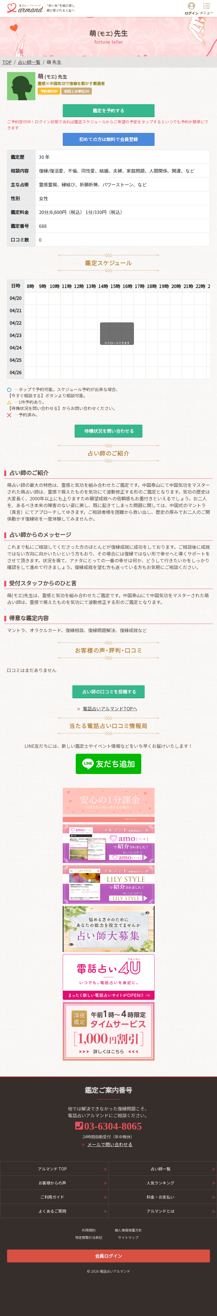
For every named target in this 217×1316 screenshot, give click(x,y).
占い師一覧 (29, 62)
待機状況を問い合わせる (108, 430)
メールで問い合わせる (110, 1144)
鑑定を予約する (108, 110)
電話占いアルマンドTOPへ (110, 708)
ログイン (191, 13)
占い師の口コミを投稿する (108, 691)
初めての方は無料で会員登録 (108, 139)
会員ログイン (108, 1255)
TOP (7, 62)
